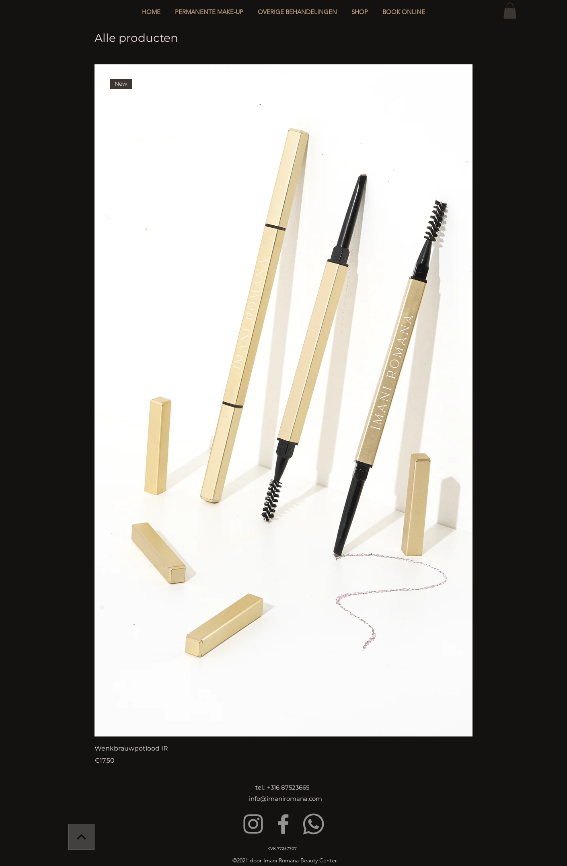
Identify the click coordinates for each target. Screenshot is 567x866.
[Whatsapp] (313, 824)
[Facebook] (283, 824)
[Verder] (81, 837)
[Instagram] (253, 824)
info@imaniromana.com (285, 798)
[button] (297, 8)
